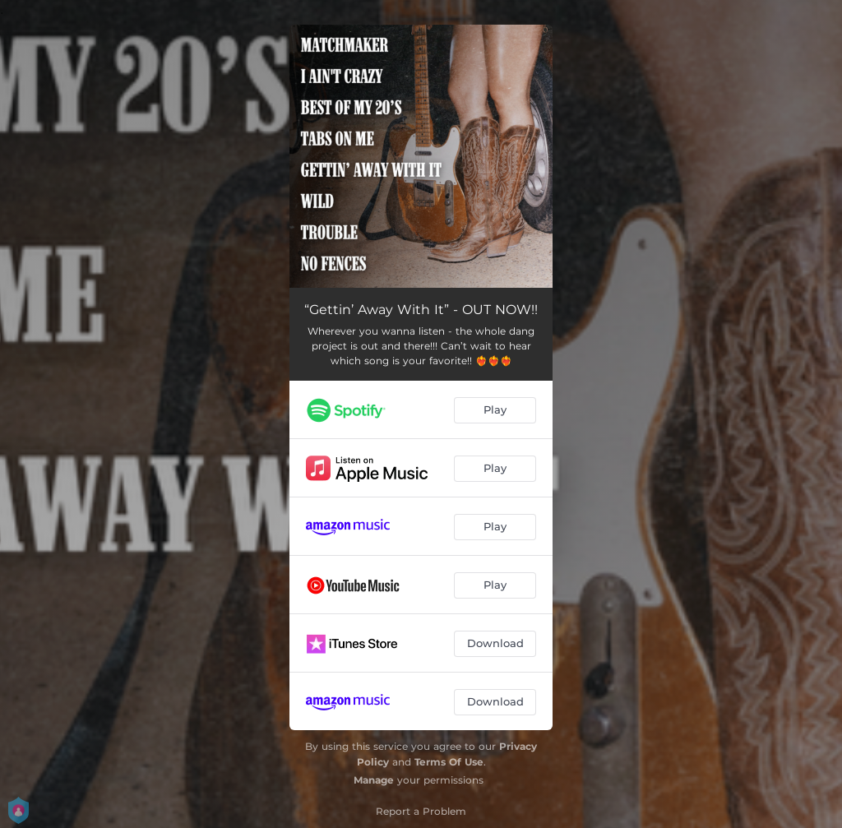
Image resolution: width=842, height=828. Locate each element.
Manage (374, 780)
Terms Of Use (448, 762)
